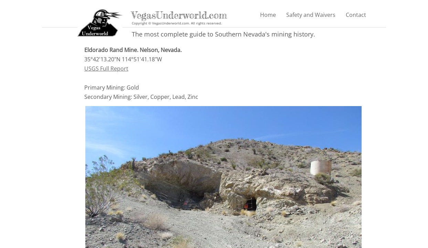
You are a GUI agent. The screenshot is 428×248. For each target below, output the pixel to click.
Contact (356, 15)
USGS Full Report (106, 68)
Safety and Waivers (310, 15)
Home (268, 15)
